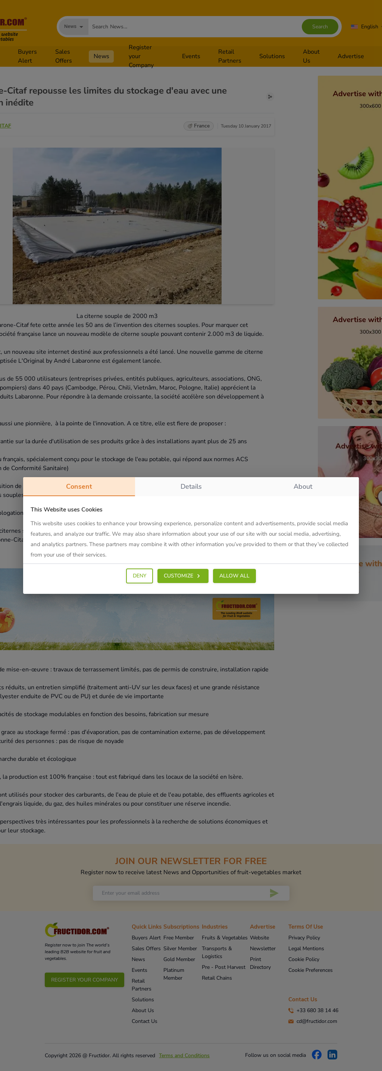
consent (79, 489)
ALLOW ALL (234, 575)
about (303, 486)
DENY (139, 575)
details (191, 486)
